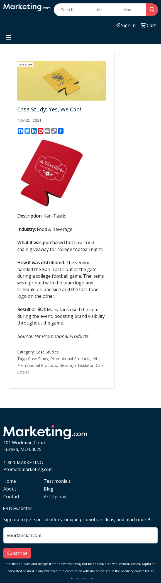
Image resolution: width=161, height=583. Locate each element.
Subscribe (17, 553)
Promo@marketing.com (28, 469)
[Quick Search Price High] (133, 9)
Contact (11, 497)
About (9, 489)
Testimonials (57, 481)
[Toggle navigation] (8, 38)
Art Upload (55, 497)
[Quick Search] (74, 9)
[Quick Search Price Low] (107, 9)
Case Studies (47, 352)
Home (9, 481)
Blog (48, 489)
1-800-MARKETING (23, 463)
